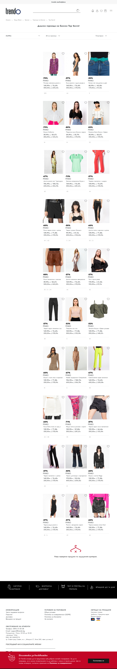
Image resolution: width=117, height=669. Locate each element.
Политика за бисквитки (52, 617)
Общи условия (49, 612)
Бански (27, 20)
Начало (8, 20)
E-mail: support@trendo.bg (15, 631)
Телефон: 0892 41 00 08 (15, 629)
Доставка (9, 617)
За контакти (48, 619)
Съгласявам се (98, 661)
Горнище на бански (39, 20)
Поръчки (9, 614)
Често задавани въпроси (15, 612)
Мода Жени (17, 20)
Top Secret (52, 20)
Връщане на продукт (13, 619)
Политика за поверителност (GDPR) (57, 614)
